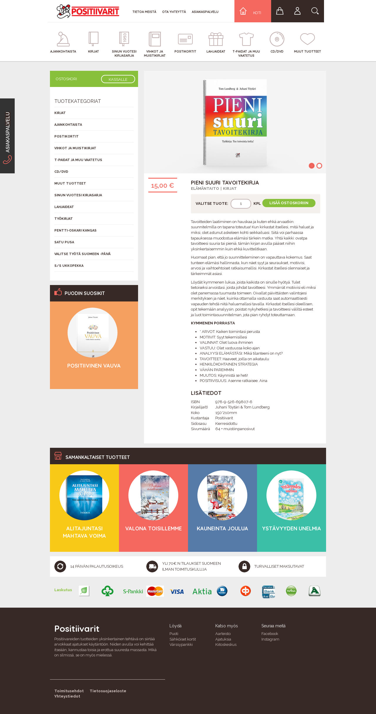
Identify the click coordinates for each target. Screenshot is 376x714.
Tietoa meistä (144, 12)
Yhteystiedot (67, 696)
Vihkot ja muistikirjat (75, 148)
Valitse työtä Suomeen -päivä (82, 254)
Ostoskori (66, 79)
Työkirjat (63, 219)
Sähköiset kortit (182, 639)
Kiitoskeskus (225, 644)
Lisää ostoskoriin (288, 203)
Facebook (269, 633)
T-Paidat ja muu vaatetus (78, 160)
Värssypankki (181, 644)
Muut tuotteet (70, 183)
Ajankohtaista (68, 125)
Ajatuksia (223, 639)
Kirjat (230, 188)
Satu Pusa (64, 242)
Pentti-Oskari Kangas (75, 230)
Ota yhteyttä (174, 12)
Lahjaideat (64, 207)
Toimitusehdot (69, 691)
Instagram (270, 639)
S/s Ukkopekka (68, 266)
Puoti (173, 633)
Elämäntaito (205, 188)
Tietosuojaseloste (108, 691)
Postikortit (66, 136)
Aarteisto (223, 633)
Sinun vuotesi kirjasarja (78, 195)
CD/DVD (61, 172)
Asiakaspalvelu (205, 12)
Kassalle (118, 79)
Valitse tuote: (212, 203)
